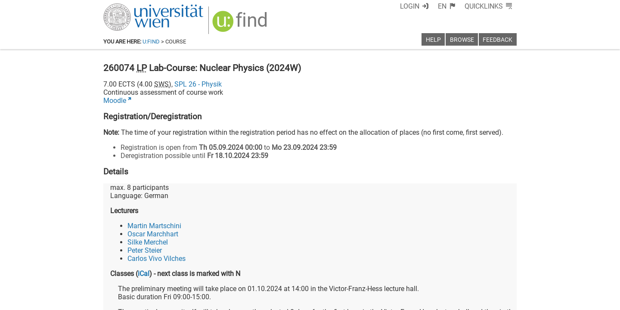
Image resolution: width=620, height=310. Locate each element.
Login (409, 6)
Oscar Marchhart (152, 234)
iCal (143, 274)
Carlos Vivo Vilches (156, 258)
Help (433, 39)
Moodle (114, 100)
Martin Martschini (154, 226)
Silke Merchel (147, 242)
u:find (151, 41)
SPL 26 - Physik (198, 84)
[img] (240, 24)
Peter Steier (144, 250)
